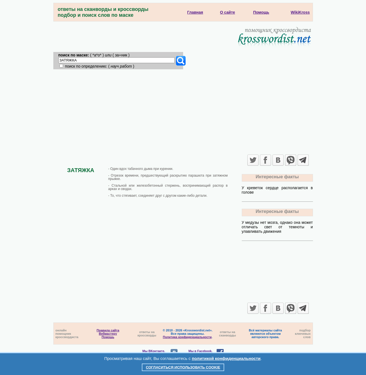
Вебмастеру (108, 333)
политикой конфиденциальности (226, 358)
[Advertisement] (183, 111)
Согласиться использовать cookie (183, 367)
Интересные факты (277, 176)
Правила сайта (108, 330)
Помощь (108, 337)
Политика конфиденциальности (187, 337)
